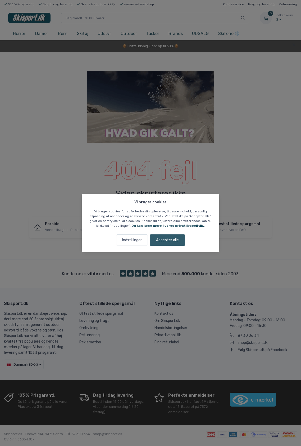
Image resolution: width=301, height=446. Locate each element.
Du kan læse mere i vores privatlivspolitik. (167, 226)
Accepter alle (167, 240)
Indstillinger (132, 240)
